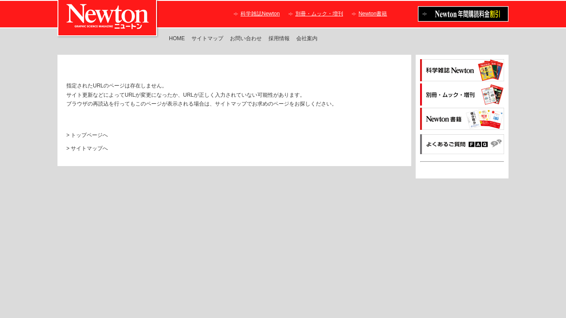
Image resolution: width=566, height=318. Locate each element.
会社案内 (306, 38)
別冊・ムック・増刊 (319, 14)
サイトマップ (207, 38)
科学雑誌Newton (260, 14)
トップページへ (89, 135)
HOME (177, 38)
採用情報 (279, 38)
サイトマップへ (89, 148)
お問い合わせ (246, 38)
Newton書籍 (373, 14)
